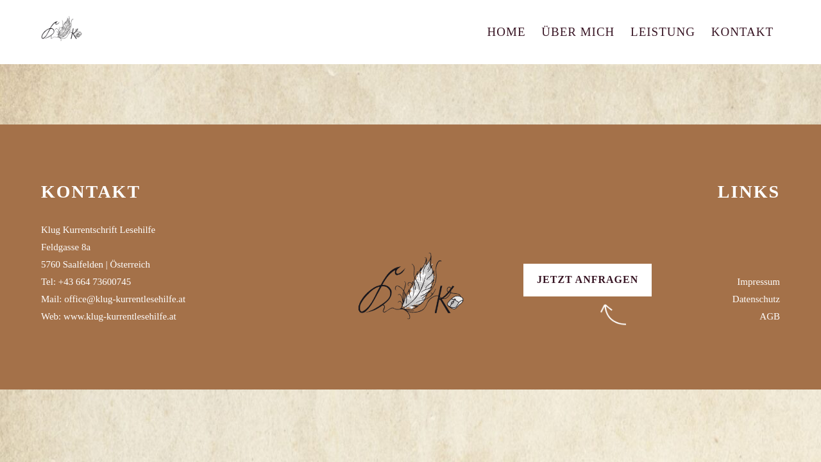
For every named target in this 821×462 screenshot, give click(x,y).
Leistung (663, 31)
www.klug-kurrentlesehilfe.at (119, 316)
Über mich (577, 31)
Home (506, 31)
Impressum (758, 282)
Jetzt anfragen (587, 279)
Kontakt (742, 31)
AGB (769, 316)
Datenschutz (756, 299)
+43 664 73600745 (94, 282)
